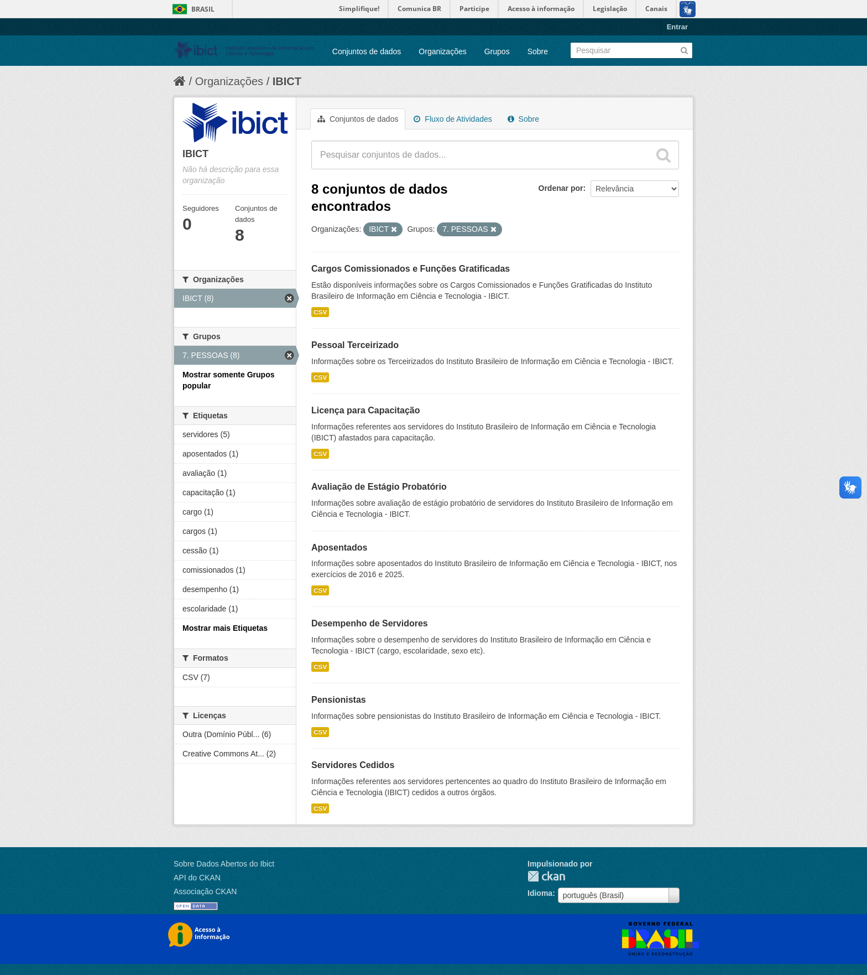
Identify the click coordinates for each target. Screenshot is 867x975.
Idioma (539, 893)
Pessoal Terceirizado (355, 345)
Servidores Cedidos (352, 765)
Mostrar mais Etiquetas (225, 628)
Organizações (442, 51)
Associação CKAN (205, 891)
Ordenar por (561, 188)
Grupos (497, 51)
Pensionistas (338, 699)
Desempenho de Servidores (369, 623)
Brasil (203, 9)
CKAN (546, 876)
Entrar (677, 27)
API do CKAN (197, 877)
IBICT (287, 81)
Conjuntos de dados (366, 51)
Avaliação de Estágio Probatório (379, 486)
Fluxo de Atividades (453, 119)
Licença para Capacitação (365, 410)
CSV (320, 312)
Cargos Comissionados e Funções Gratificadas (410, 268)
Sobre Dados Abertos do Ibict (224, 863)
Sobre (537, 51)
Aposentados (339, 547)
